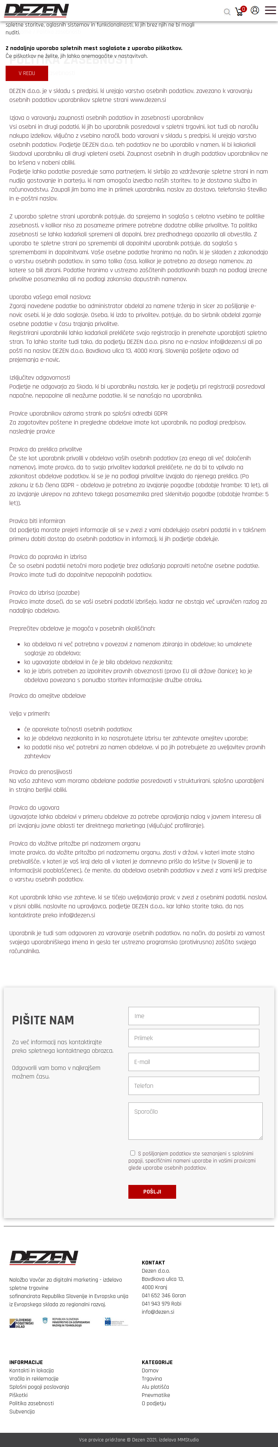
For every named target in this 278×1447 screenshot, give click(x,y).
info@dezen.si (158, 1312)
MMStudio (188, 1440)
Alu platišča (155, 1387)
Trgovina (152, 1379)
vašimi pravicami (237, 1160)
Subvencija (22, 1412)
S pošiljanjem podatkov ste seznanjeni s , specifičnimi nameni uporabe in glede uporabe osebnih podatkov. (192, 1160)
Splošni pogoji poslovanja (39, 1387)
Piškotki (18, 1395)
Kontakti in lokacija (31, 1371)
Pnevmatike (156, 1395)
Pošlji (152, 1192)
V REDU (27, 73)
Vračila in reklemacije (34, 1379)
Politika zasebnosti (31, 1403)
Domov (150, 1371)
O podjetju (154, 1403)
